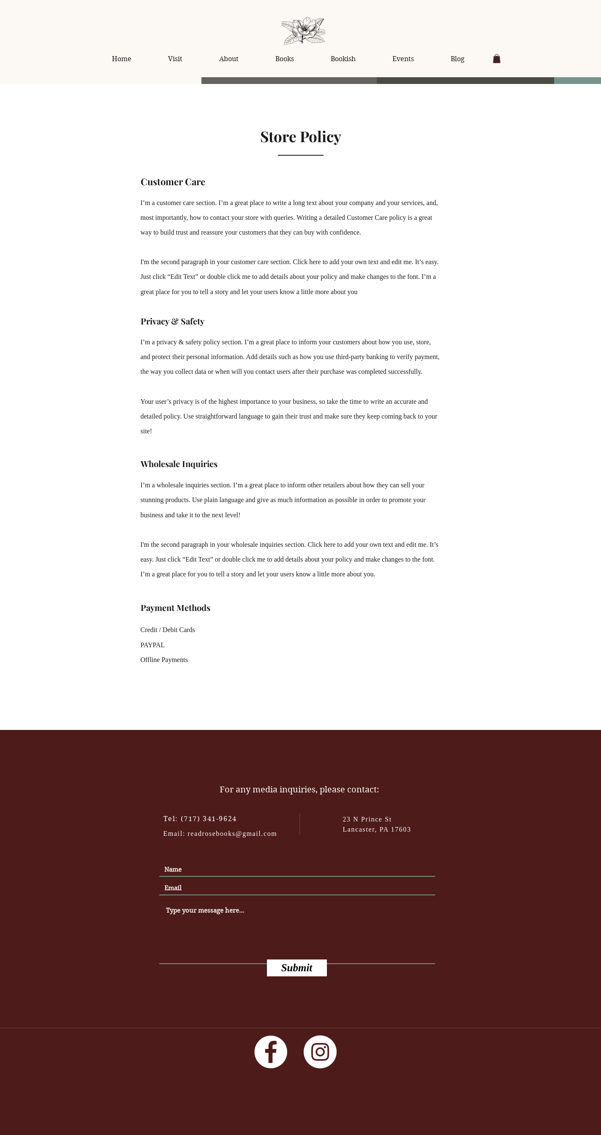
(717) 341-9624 (209, 819)
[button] (496, 58)
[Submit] (297, 967)
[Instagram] (320, 1051)
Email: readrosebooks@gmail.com (220, 833)
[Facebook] (270, 1051)
